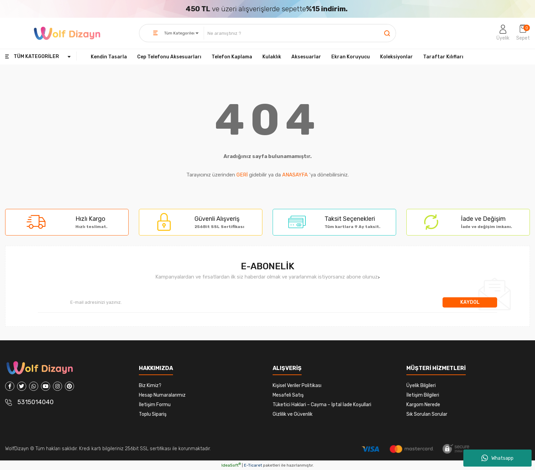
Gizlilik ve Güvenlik (293, 414)
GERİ (242, 175)
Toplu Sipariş (153, 414)
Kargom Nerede (423, 405)
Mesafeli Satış (288, 395)
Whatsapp (497, 458)
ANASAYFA (295, 175)
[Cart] (523, 33)
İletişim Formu (155, 405)
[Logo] (67, 33)
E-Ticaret (253, 465)
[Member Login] (502, 33)
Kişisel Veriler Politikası (297, 385)
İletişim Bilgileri (422, 395)
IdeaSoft (231, 465)
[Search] (299, 33)
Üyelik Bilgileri (421, 385)
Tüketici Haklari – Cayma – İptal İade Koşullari (322, 405)
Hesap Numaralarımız (162, 395)
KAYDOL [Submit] (470, 302)
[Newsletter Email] (240, 302)
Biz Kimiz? (150, 385)
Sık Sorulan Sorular (426, 414)
